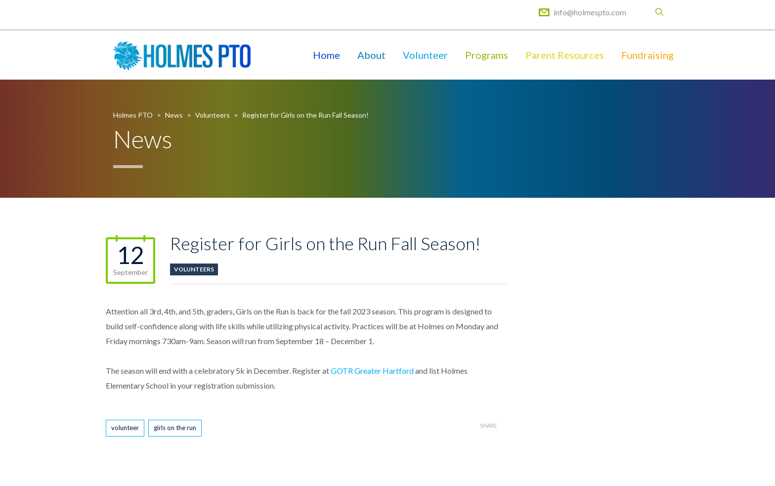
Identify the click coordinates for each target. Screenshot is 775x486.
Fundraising (647, 55)
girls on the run (175, 428)
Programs (486, 55)
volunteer (125, 428)
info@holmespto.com (590, 12)
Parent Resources (564, 55)
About (371, 55)
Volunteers (194, 269)
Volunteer (425, 55)
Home (326, 55)
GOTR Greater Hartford (372, 370)
